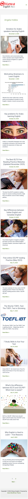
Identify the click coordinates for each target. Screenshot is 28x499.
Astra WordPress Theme (14, 493)
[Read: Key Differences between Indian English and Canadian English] (14, 228)
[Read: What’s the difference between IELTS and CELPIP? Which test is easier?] (14, 404)
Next (14, 482)
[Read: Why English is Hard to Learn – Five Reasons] (14, 448)
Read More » (6, 65)
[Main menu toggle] (26, 4)
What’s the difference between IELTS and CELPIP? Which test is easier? (14, 387)
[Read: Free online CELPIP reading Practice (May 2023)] (14, 275)
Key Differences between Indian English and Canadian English (14, 212)
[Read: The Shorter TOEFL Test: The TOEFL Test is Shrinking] (14, 318)
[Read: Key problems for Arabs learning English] (14, 130)
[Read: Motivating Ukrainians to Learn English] (14, 88)
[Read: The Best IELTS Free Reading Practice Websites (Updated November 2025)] (14, 179)
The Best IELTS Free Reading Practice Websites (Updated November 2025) (14, 161)
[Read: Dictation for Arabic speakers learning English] (14, 44)
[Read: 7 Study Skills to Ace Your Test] (14, 357)
